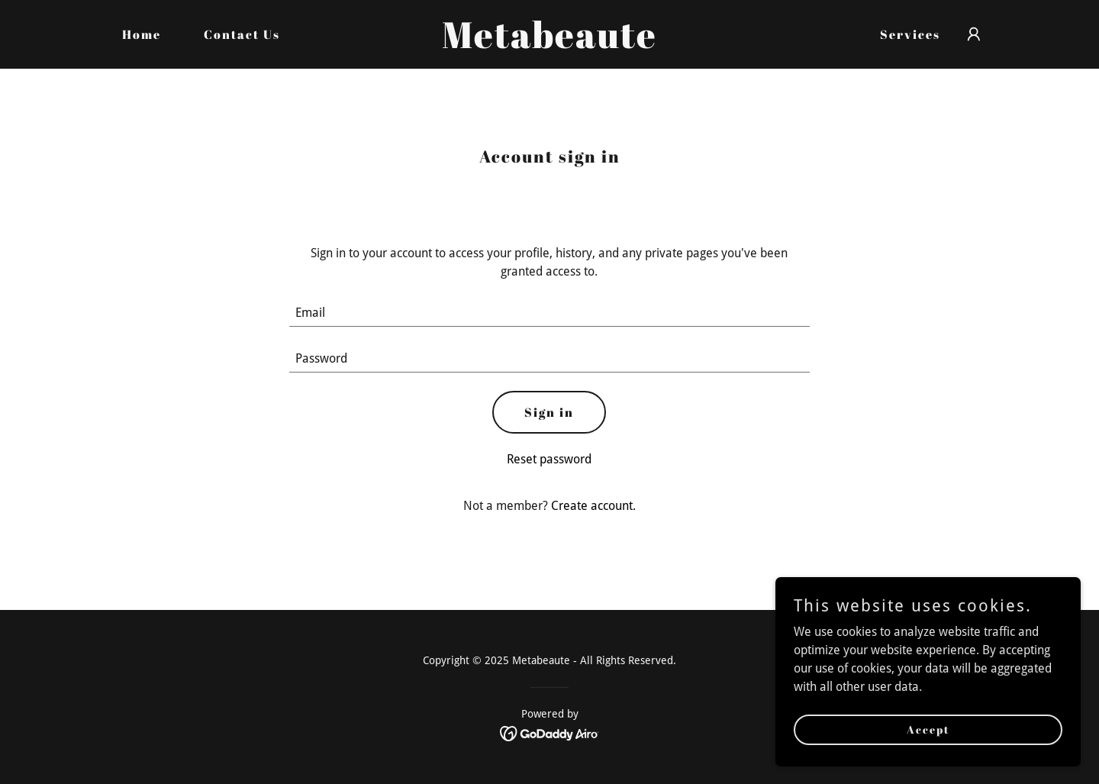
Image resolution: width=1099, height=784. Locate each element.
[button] (974, 34)
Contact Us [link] (242, 34)
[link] (549, 44)
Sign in (549, 412)
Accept (928, 729)
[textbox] (550, 313)
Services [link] (910, 34)
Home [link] (141, 34)
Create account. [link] (593, 505)
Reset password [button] (549, 459)
